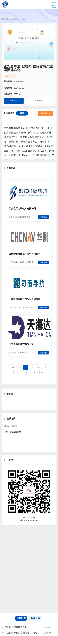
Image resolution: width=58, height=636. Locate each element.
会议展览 (14, 19)
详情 (23, 19)
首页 (6, 19)
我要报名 (14, 100)
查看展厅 (38, 100)
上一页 (19, 367)
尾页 (42, 372)
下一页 (35, 372)
